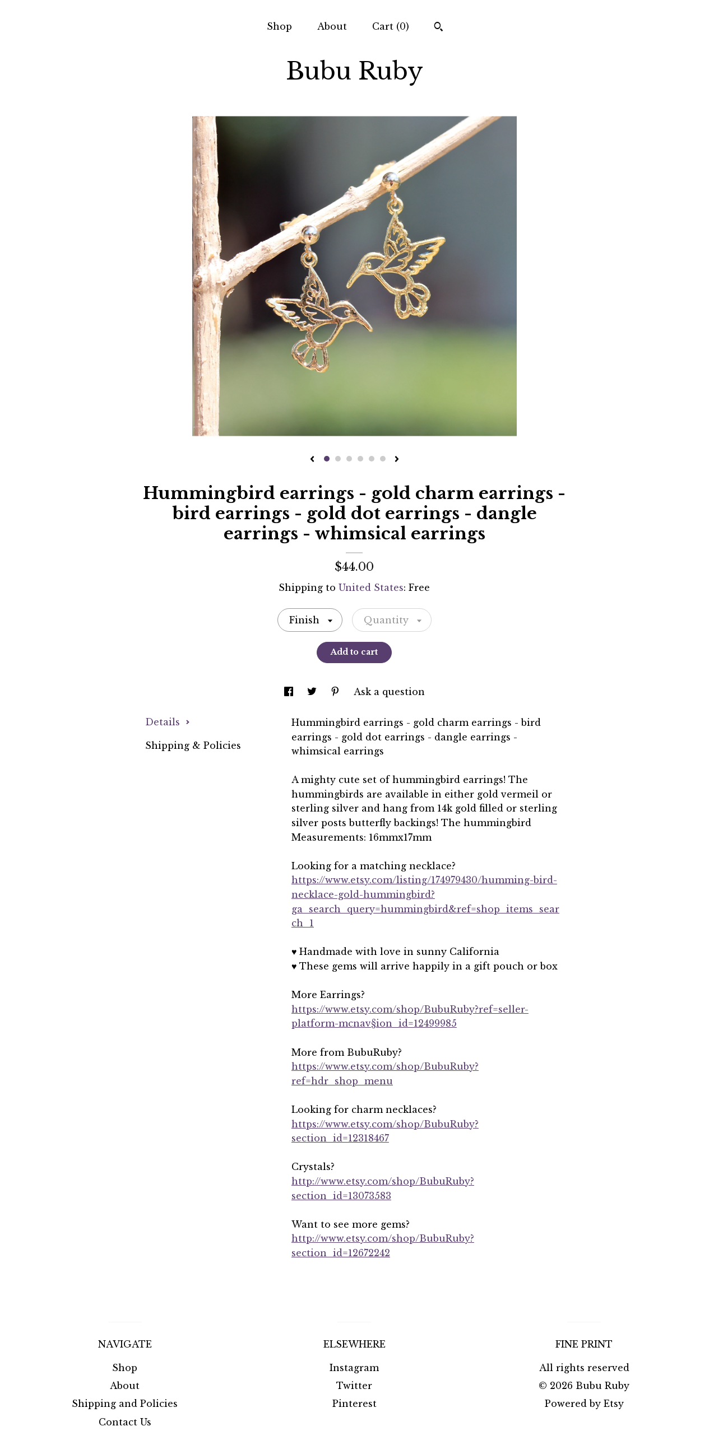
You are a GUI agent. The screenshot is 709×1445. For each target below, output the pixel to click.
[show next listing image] (397, 460)
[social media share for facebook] (290, 691)
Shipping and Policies (125, 1403)
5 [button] (371, 459)
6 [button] (383, 459)
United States (371, 587)
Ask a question (389, 691)
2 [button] (338, 459)
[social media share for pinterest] (336, 691)
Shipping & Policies (193, 745)
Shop (279, 26)
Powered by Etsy (584, 1403)
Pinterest (354, 1403)
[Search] (438, 28)
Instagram (354, 1367)
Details (167, 722)
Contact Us (125, 1422)
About (332, 26)
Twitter (354, 1385)
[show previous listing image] (312, 460)
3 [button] (349, 459)
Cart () (390, 26)
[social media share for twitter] (313, 691)
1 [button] (327, 459)
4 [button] (360, 459)
